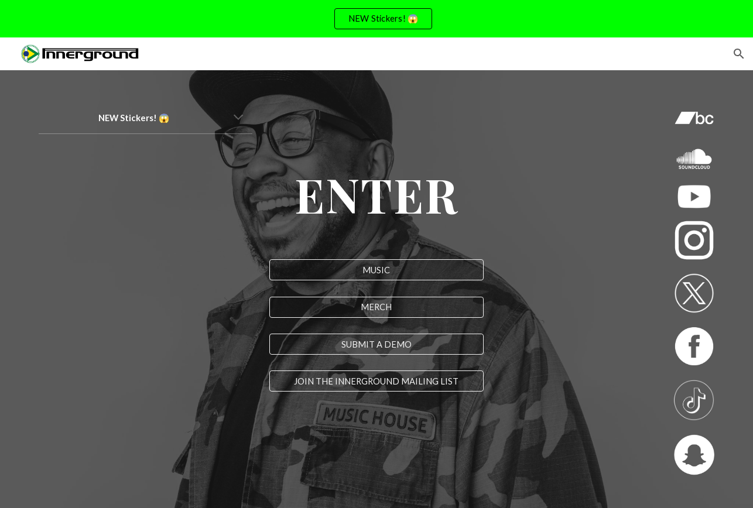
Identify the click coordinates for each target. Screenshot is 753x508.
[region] (376, 18)
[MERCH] (376, 307)
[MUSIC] (376, 269)
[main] (145, 118)
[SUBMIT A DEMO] (376, 344)
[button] (739, 54)
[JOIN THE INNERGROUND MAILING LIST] (376, 381)
